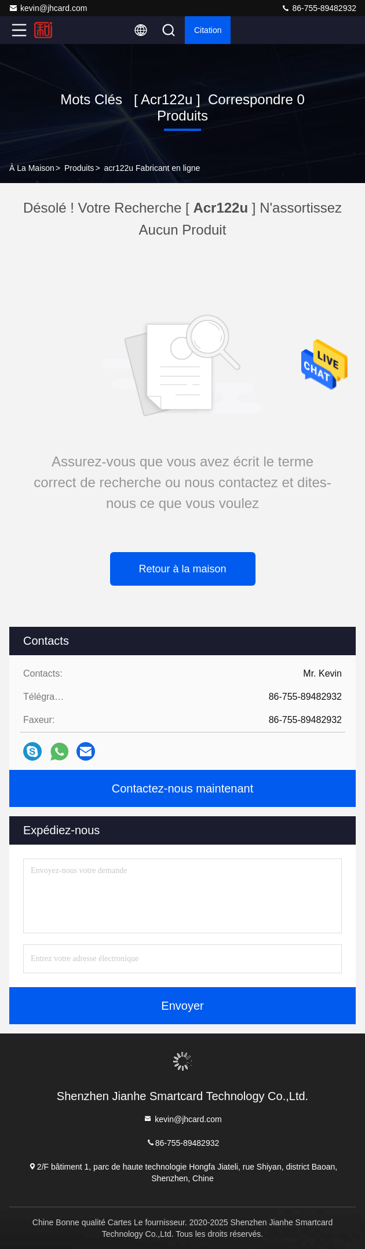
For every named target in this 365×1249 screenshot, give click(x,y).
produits (79, 168)
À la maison (31, 168)
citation (207, 30)
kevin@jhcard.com (48, 8)
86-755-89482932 (318, 8)
